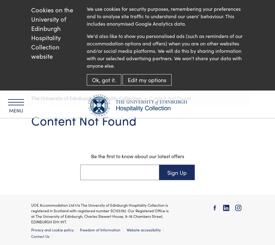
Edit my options (147, 80)
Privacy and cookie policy (52, 229)
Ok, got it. (104, 80)
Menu (16, 106)
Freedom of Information (100, 229)
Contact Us (40, 236)
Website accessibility (144, 229)
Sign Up (177, 172)
